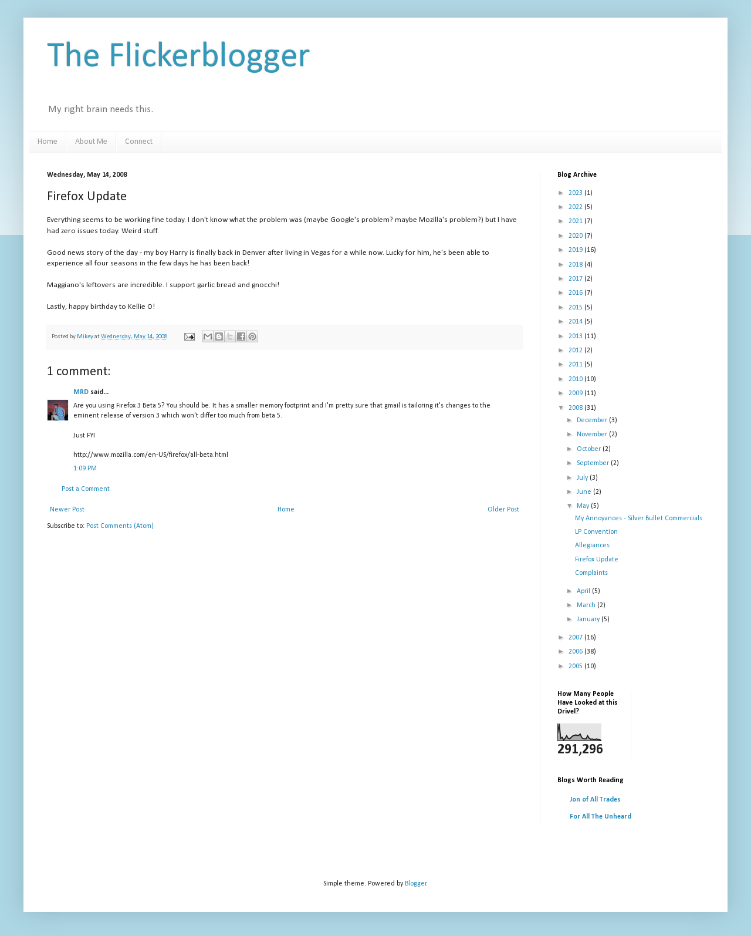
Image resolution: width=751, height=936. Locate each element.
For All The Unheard (600, 816)
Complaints (591, 573)
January (589, 619)
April (584, 591)
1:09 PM (85, 468)
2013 (576, 336)
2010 (576, 379)
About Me (91, 141)
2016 (576, 293)
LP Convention (596, 532)
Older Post (503, 509)
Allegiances (592, 545)
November (593, 434)
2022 (576, 207)
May (584, 506)
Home (47, 141)
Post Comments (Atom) (120, 526)
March (587, 605)
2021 (576, 221)
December (593, 420)
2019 (576, 250)
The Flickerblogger (178, 57)
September (594, 463)
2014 (576, 321)
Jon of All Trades (595, 799)
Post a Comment (86, 489)
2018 (576, 264)
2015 (576, 307)
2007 (576, 637)
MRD (81, 392)
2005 (576, 666)
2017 (576, 278)
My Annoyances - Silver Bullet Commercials (638, 518)
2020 (576, 236)
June (585, 492)
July (583, 478)
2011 (576, 364)
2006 (576, 651)
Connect (139, 141)
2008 (576, 408)
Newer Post (67, 509)
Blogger (416, 883)
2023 (576, 193)
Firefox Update (596, 559)
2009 (576, 393)
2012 (576, 350)
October (590, 449)
